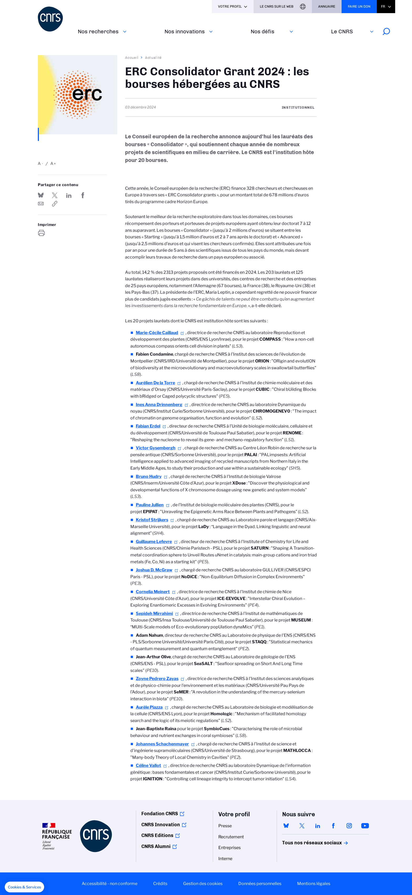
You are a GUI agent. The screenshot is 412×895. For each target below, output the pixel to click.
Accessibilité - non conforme (109, 883)
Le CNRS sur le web (276, 6)
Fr (383, 6)
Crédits (160, 883)
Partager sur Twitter (55, 195)
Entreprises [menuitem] (229, 847)
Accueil (132, 57)
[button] (24, 887)
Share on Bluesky (41, 195)
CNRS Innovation (160, 825)
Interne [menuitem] (225, 858)
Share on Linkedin (69, 195)
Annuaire (326, 6)
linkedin (318, 826)
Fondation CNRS (159, 814)
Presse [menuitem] (225, 825)
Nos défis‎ (262, 31)
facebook (333, 826)
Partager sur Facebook (83, 195)
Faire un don (359, 6)
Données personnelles (259, 883)
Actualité (153, 57)
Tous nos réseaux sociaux (303, 843)
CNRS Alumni (156, 846)
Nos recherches (98, 31)
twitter (302, 826)
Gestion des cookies (203, 883)
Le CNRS (342, 31)
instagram (349, 826)
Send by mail (41, 204)
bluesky (286, 826)
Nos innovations (184, 31)
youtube (365, 826)
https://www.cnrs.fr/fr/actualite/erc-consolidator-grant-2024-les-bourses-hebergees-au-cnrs (55, 204)
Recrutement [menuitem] (231, 836)
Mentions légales (313, 883)
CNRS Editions (157, 835)
